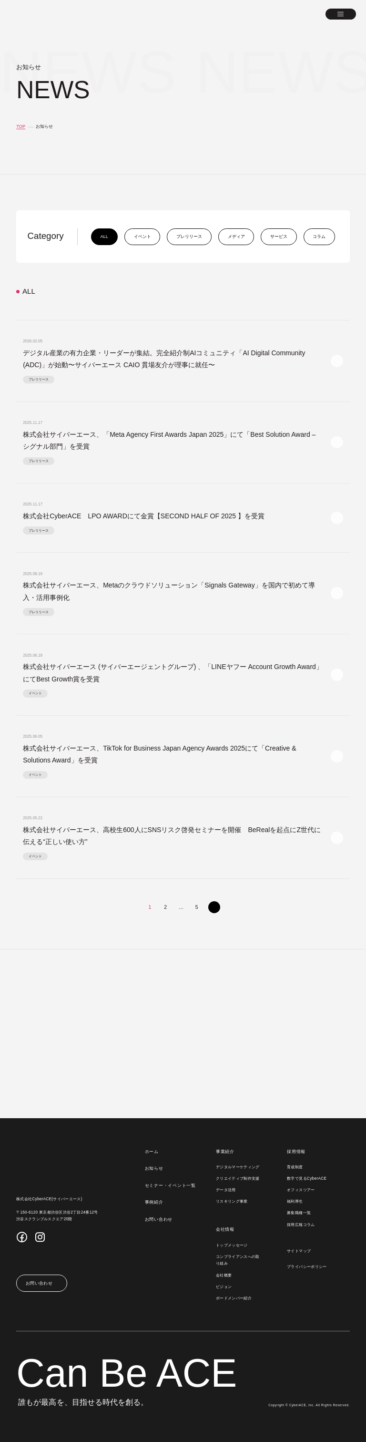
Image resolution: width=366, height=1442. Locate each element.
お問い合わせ (160, 1219)
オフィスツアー (301, 1190)
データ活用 (227, 1190)
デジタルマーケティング (239, 1167)
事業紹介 (226, 1151)
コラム (317, 236)
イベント (141, 236)
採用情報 (296, 1151)
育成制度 (295, 1167)
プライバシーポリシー (307, 1267)
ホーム (153, 1151)
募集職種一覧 (299, 1213)
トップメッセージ (233, 1245)
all (103, 236)
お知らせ (155, 1168)
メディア (234, 236)
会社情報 (226, 1229)
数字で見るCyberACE (306, 1179)
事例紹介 (155, 1202)
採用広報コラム (301, 1225)
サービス (276, 236)
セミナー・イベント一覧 (171, 1185)
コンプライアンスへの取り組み (239, 1260)
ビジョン (225, 1287)
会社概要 (225, 1275)
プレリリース (188, 236)
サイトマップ (299, 1251)
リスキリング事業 (233, 1202)
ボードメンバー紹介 (235, 1298)
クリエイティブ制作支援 (239, 1179)
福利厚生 (295, 1202)
